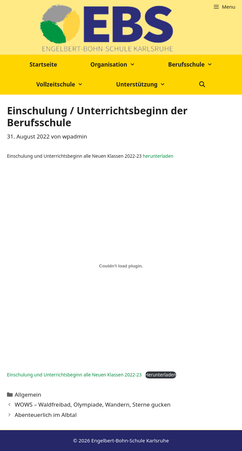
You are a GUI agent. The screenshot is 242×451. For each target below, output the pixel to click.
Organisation (120, 65)
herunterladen (158, 156)
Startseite (43, 64)
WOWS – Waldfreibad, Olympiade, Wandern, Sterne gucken (93, 404)
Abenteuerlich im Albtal (46, 415)
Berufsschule (198, 65)
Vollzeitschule (68, 84)
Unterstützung (149, 84)
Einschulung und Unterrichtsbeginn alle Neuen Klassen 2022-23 (74, 374)
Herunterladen (160, 374)
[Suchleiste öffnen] (202, 84)
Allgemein (28, 394)
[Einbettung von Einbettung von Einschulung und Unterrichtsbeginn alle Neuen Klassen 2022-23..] (121, 265)
